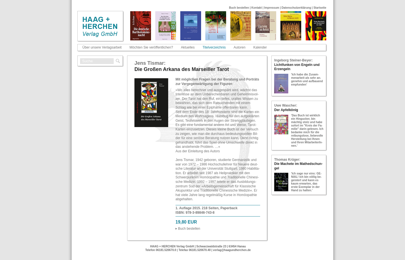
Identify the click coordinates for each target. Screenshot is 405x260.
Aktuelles (188, 47)
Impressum (271, 7)
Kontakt (256, 7)
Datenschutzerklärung (296, 7)
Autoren (240, 47)
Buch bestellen (239, 7)
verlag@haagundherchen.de (232, 250)
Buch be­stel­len (189, 229)
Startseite (319, 7)
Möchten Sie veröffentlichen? (151, 47)
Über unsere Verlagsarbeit (102, 47)
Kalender (260, 47)
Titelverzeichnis (214, 47)
